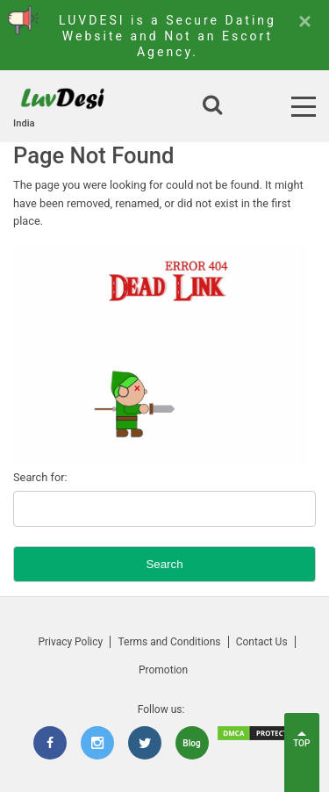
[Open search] (212, 106)
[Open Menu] (303, 106)
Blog (191, 743)
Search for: (40, 477)
